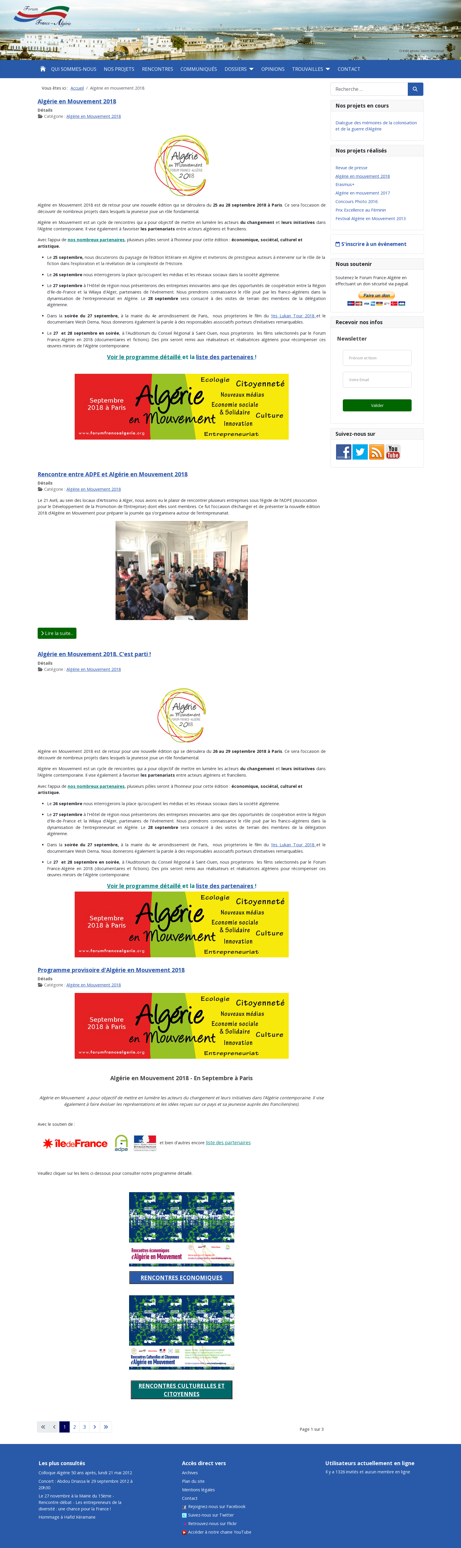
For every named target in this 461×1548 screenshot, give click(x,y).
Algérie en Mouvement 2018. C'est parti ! (94, 654)
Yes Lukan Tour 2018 (293, 316)
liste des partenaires (225, 357)
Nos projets (119, 69)
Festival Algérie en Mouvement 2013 (370, 218)
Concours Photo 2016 (356, 201)
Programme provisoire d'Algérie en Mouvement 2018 (111, 970)
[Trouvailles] (326, 69)
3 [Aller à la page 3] (84, 1427)
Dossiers (236, 69)
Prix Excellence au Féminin (360, 210)
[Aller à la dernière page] (106, 1427)
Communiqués (199, 69)
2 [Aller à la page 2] (74, 1427)
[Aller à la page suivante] (94, 1427)
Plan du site (193, 1481)
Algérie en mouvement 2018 (362, 176)
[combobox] (369, 89)
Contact (349, 69)
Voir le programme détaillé (144, 357)
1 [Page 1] (64, 1427)
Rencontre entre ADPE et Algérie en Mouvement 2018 (113, 474)
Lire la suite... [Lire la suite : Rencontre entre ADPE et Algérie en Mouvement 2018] (57, 633)
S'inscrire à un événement (374, 244)
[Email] (377, 380)
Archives (190, 1472)
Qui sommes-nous (73, 69)
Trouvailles (307, 69)
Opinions (273, 69)
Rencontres (157, 69)
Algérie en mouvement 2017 (362, 193)
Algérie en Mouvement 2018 (77, 101)
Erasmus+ (345, 184)
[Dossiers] (250, 69)
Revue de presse (351, 167)
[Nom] (377, 358)
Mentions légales (198, 1489)
